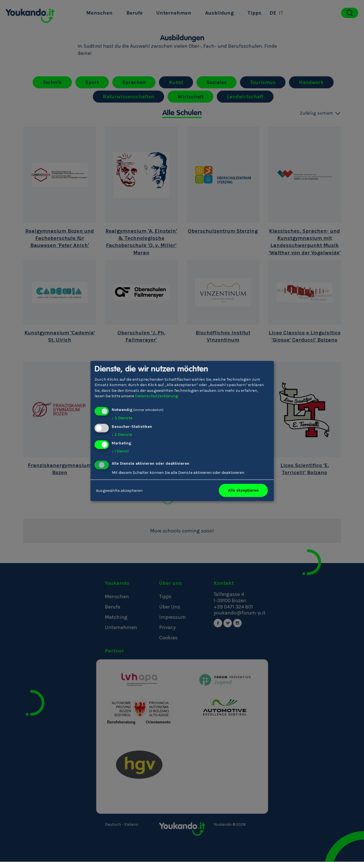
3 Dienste (122, 418)
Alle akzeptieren (243, 490)
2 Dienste (122, 434)
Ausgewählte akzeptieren (119, 490)
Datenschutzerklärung (156, 396)
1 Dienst (120, 450)
